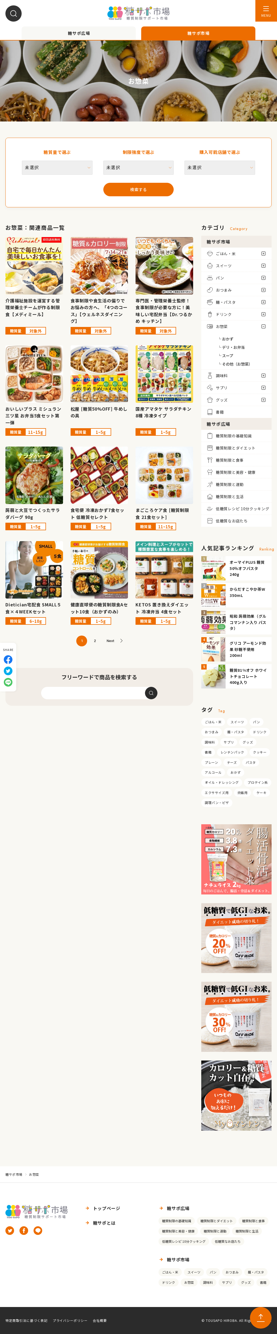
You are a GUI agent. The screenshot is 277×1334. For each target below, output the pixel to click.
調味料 (210, 742)
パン (256, 722)
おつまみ (211, 732)
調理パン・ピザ (217, 802)
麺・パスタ (235, 732)
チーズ (232, 762)
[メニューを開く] (266, 11)
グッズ (248, 742)
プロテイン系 (258, 782)
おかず (235, 772)
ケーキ (261, 792)
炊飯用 (243, 792)
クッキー (259, 752)
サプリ (229, 742)
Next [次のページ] (110, 641)
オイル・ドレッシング (222, 782)
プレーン (211, 762)
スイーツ (237, 722)
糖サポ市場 (13, 1174)
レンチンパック (232, 752)
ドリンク (259, 732)
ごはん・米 (213, 722)
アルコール (213, 772)
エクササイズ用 (217, 792)
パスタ (251, 762)
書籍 (208, 752)
